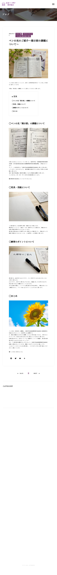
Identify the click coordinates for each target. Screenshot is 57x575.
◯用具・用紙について (19, 104)
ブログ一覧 (18, 34)
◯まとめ (14, 111)
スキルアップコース (27, 34)
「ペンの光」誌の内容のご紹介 (23, 36)
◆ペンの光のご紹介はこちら (16, 352)
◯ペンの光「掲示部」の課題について (23, 101)
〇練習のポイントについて (20, 108)
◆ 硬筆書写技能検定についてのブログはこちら (20, 179)
